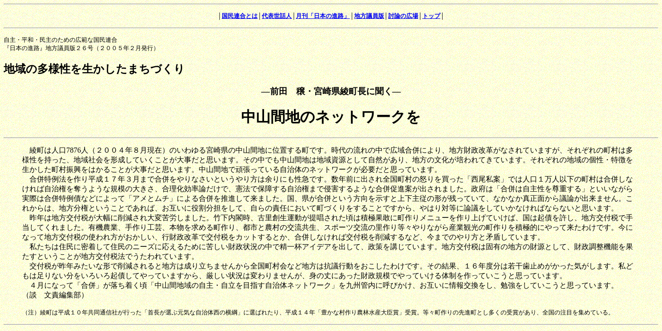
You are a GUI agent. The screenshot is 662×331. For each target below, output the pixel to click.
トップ (431, 15)
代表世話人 (277, 15)
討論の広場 (403, 15)
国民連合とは (240, 15)
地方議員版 (369, 15)
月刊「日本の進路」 (323, 15)
